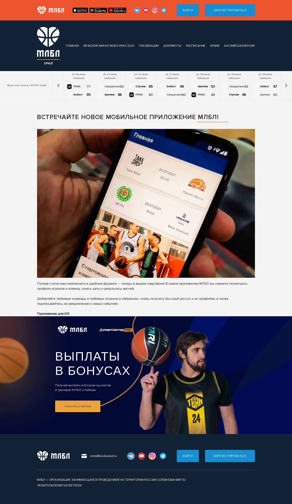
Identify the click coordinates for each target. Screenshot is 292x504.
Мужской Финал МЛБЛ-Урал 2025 (108, 46)
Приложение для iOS (53, 314)
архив (214, 46)
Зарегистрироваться (230, 10)
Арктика (109, 94)
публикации (149, 46)
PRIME (77, 86)
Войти (188, 10)
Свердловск (112, 86)
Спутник (141, 86)
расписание (195, 46)
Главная (72, 46)
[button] (58, 85)
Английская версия (239, 46)
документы (172, 46)
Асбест (77, 94)
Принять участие (77, 406)
